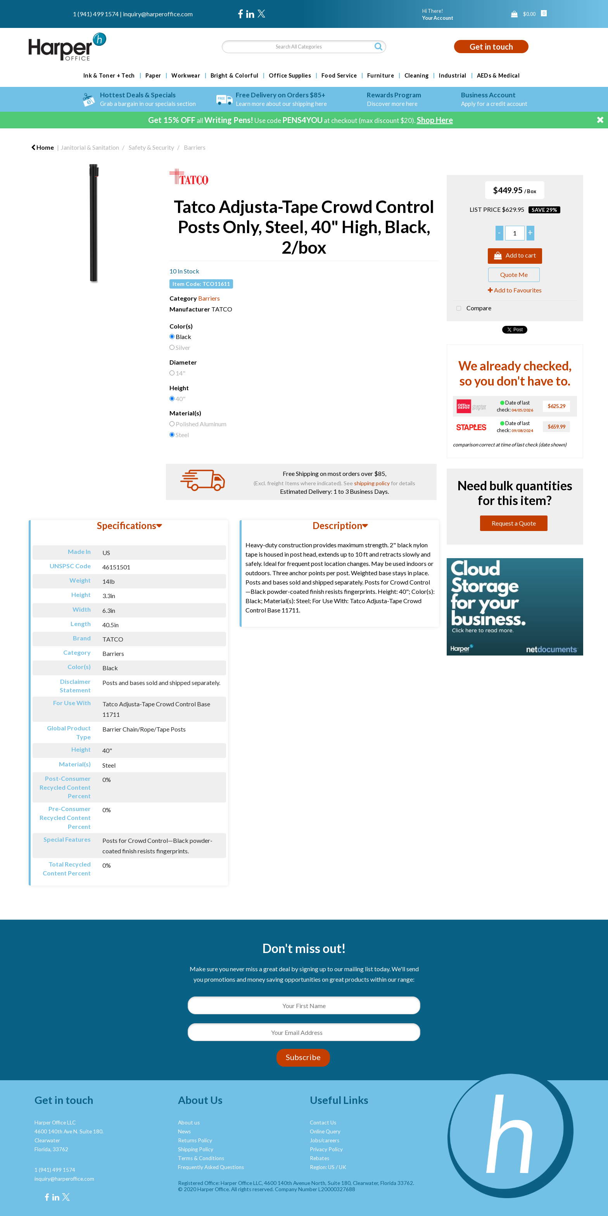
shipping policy (372, 483)
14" (180, 373)
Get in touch (491, 46)
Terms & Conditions (201, 1158)
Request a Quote (514, 523)
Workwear (185, 75)
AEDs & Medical (498, 75)
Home (42, 147)
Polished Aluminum (201, 423)
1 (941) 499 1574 (96, 13)
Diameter (183, 362)
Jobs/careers (324, 1140)
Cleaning (416, 75)
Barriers (195, 147)
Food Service (339, 75)
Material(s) (185, 413)
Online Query (325, 1131)
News (184, 1131)
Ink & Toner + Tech (109, 75)
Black (183, 336)
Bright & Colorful (234, 75)
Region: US (322, 1167)
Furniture (380, 75)
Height (179, 387)
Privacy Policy (326, 1149)
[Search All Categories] (304, 46)
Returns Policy (195, 1140)
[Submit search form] (378, 46)
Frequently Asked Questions (211, 1167)
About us (189, 1122)
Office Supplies (290, 75)
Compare (472, 309)
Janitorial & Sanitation (90, 147)
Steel (182, 434)
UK (342, 1167)
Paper (153, 75)
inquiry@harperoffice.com (158, 13)
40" (180, 398)
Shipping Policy (195, 1149)
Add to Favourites (515, 290)
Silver (183, 347)
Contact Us (323, 1122)
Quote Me (514, 274)
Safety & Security (151, 147)
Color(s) (181, 326)
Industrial (452, 75)
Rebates (319, 1158)
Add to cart (515, 256)
